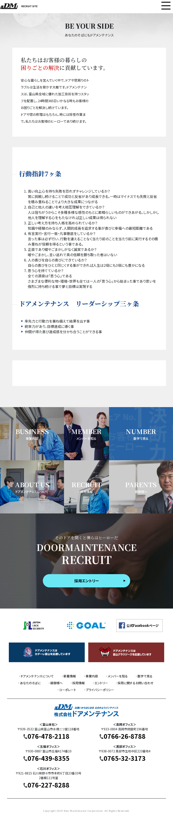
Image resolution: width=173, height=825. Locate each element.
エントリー (101, 683)
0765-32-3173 (125, 758)
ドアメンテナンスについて (37, 676)
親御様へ (56, 683)
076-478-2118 (49, 736)
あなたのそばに (30, 683)
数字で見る (144, 676)
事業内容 (92, 676)
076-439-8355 (49, 758)
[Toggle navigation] (166, 5)
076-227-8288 (49, 784)
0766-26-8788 (125, 736)
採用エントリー (86, 580)
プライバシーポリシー (100, 690)
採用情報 (78, 683)
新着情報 (70, 676)
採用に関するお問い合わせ (135, 683)
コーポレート (67, 690)
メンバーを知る (118, 676)
